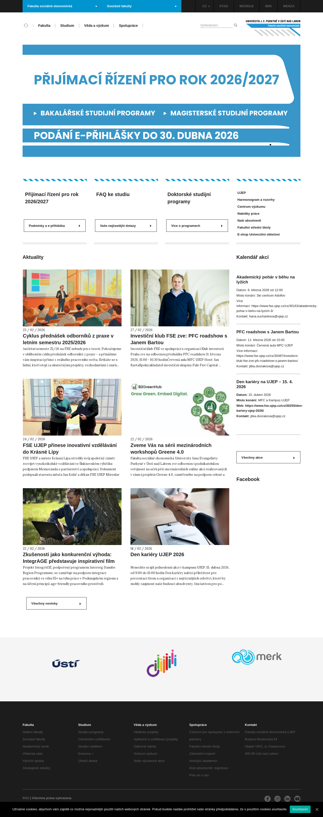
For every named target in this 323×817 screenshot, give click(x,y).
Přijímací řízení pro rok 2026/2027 (52, 198)
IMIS (268, 6)
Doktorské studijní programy (189, 198)
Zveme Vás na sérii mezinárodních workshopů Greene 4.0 (171, 449)
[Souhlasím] (316, 809)
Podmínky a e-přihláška (54, 226)
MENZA (288, 6)
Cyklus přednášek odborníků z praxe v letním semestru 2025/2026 (68, 339)
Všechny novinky (56, 603)
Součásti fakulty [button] (142, 6)
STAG (223, 6)
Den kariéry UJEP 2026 (157, 554)
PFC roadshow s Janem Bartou (267, 332)
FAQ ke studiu (112, 194)
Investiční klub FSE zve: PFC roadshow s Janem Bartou (178, 339)
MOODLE (246, 6)
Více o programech (197, 226)
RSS (26, 798)
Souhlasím (300, 809)
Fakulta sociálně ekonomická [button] (62, 6)
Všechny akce (268, 457)
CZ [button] (206, 6)
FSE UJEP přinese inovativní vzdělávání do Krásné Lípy (70, 449)
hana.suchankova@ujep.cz (268, 316)
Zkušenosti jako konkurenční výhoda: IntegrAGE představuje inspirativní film (69, 558)
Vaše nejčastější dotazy (125, 226)
